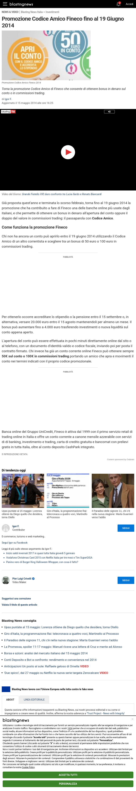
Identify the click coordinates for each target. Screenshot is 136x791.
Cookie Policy (28, 767)
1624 (69, 728)
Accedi (129, 4)
